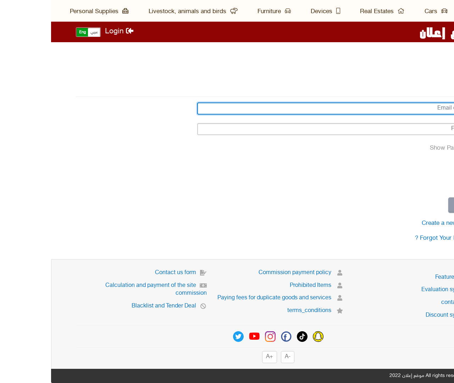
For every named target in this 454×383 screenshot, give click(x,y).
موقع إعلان (398, 32)
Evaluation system (399, 290)
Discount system (402, 315)
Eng (31, 32)
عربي (42, 32)
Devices (274, 11)
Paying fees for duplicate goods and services (229, 298)
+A (218, 357)
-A (236, 357)
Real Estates (331, 11)
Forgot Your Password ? (396, 238)
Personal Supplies (48, 11)
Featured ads (406, 277)
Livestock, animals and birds (142, 11)
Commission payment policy (249, 273)
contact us (409, 302)
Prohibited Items (265, 285)
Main (422, 11)
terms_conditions (264, 310)
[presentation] (375, 175)
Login (68, 31)
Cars (384, 11)
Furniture (223, 11)
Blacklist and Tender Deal (118, 306)
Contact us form (130, 273)
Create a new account (400, 223)
